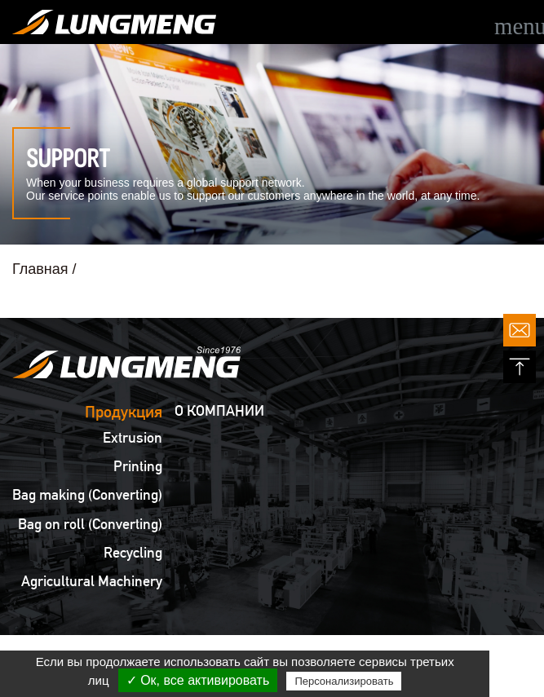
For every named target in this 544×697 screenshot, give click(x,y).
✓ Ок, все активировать (198, 680)
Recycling (133, 553)
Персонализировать (343, 681)
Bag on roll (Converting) (90, 524)
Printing (137, 466)
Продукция (123, 411)
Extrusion (132, 438)
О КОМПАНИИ (219, 411)
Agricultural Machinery (91, 581)
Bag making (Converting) (87, 495)
